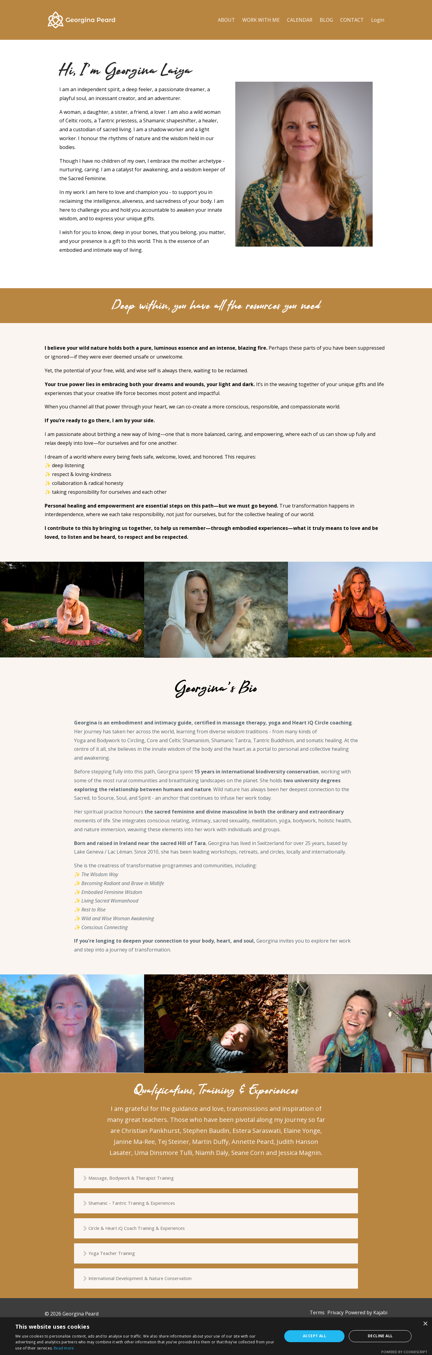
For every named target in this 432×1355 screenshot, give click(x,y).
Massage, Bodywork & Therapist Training (143, 1178)
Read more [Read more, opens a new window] (64, 1348)
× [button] (425, 1324)
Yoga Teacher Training (121, 1256)
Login (377, 20)
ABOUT (226, 20)
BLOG (326, 20)
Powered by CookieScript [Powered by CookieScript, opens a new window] (404, 1351)
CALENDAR (299, 20)
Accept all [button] (314, 1335)
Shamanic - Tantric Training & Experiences (144, 1204)
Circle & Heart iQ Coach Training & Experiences (149, 1230)
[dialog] (216, 1336)
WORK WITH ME (261, 20)
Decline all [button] (380, 1335)
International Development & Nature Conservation (153, 1282)
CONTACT (352, 20)
